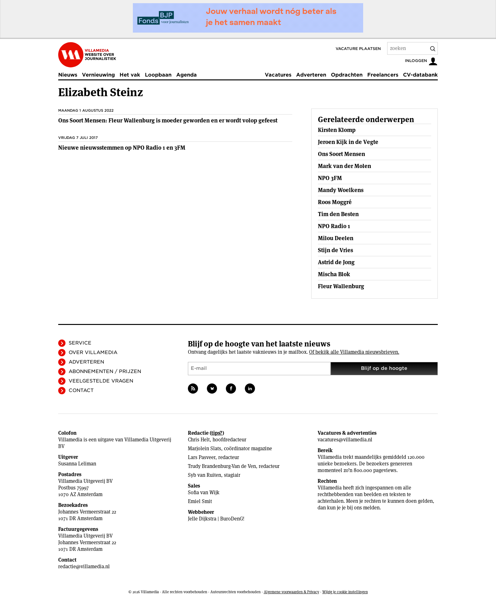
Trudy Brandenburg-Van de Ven (222, 466)
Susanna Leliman (77, 463)
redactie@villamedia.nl (84, 566)
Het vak (130, 75)
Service (80, 343)
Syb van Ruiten (204, 475)
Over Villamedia (93, 352)
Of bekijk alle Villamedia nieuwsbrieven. (354, 352)
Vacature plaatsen (358, 48)
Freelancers (382, 75)
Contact (81, 390)
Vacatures (278, 75)
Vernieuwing (98, 75)
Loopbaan (158, 75)
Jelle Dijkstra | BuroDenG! (216, 518)
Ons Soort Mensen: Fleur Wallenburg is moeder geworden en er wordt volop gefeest (167, 120)
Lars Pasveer (201, 457)
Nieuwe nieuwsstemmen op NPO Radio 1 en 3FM (121, 147)
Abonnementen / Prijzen (105, 371)
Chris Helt (199, 439)
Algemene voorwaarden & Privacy (291, 591)
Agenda (186, 75)
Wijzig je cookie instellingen (345, 591)
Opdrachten (347, 75)
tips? (216, 433)
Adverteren (311, 75)
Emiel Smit (200, 501)
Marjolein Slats (204, 448)
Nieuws (67, 75)
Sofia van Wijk (204, 492)
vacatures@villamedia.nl (345, 439)
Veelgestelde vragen (101, 381)
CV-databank (420, 75)
